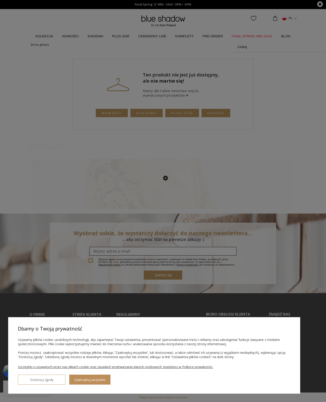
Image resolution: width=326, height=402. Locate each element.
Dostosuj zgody (34, 377)
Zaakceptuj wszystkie (75, 378)
